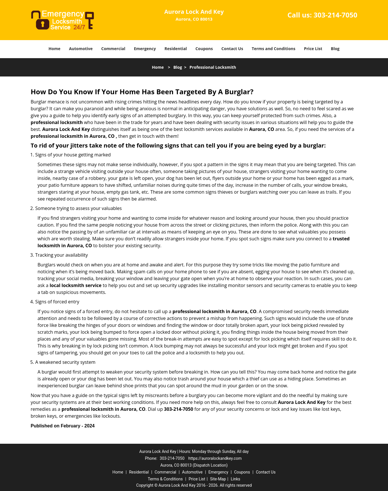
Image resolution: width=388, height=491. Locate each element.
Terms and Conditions (273, 48)
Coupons (204, 48)
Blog (335, 48)
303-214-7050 (335, 14)
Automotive (81, 48)
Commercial (113, 48)
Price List (313, 48)
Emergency (145, 48)
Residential (175, 48)
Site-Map (218, 479)
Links (235, 479)
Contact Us (232, 48)
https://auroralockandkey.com (215, 458)
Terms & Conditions (165, 479)
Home (54, 48)
